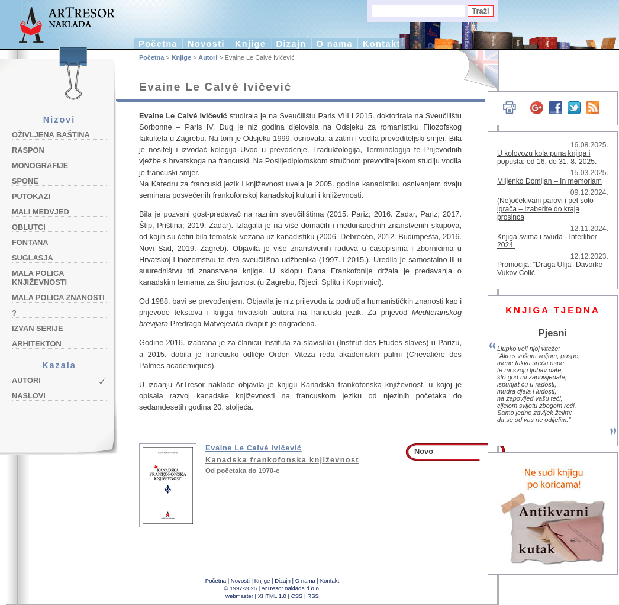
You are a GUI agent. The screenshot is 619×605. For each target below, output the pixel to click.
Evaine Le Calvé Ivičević (253, 447)
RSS (313, 596)
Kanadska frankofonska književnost (282, 459)
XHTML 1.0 (272, 596)
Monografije (40, 165)
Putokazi (31, 196)
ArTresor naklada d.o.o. (291, 588)
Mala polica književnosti (39, 278)
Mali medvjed (40, 211)
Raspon (28, 150)
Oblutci (29, 227)
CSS (297, 596)
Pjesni (553, 332)
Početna (158, 44)
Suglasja (32, 257)
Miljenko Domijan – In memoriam (549, 181)
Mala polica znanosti (58, 297)
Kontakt (382, 44)
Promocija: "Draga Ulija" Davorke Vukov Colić (549, 268)
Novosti (206, 44)
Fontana (30, 242)
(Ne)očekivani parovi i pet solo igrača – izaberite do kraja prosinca (545, 209)
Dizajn (291, 44)
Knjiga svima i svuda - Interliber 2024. (547, 241)
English (474, 69)
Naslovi (29, 395)
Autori (26, 380)
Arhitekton (37, 343)
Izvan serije (37, 328)
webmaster (239, 596)
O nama (335, 44)
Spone (25, 180)
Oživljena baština (51, 134)
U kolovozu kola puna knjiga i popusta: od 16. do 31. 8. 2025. (547, 157)
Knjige (250, 44)
